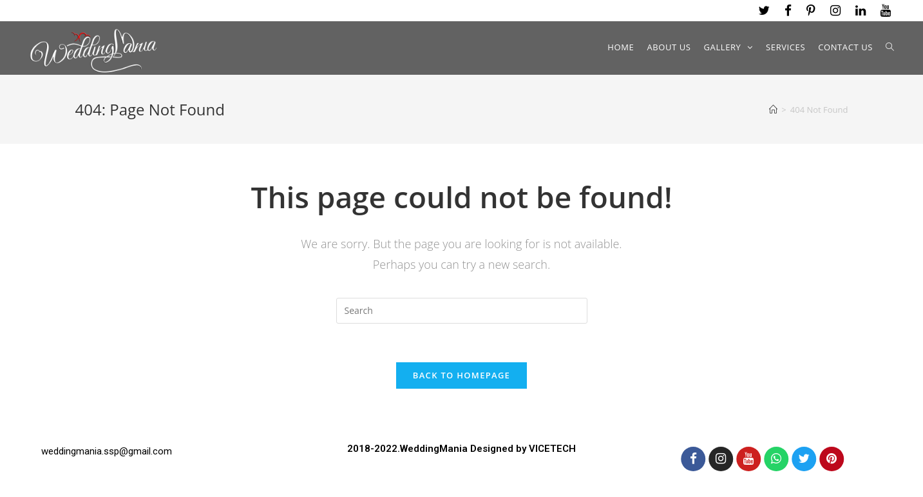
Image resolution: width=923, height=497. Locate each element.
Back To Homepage (461, 375)
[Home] (773, 109)
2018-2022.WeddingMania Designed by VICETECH (461, 448)
